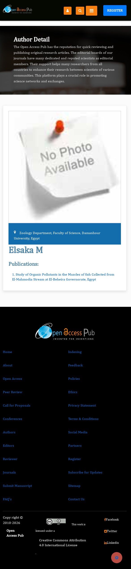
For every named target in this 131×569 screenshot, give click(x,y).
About (7, 365)
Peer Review (12, 392)
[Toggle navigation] (91, 11)
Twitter (110, 531)
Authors (9, 432)
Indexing (75, 352)
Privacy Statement (82, 405)
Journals (9, 472)
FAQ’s (7, 499)
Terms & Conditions (83, 419)
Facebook (111, 519)
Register (115, 10)
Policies (74, 378)
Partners (75, 445)
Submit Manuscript (17, 486)
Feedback (75, 365)
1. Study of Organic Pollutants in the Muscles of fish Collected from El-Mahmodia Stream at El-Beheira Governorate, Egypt (63, 276)
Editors (8, 445)
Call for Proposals (16, 405)
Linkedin (111, 542)
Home (7, 352)
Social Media (77, 432)
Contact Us (76, 499)
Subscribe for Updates (85, 472)
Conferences (12, 419)
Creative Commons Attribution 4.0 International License (62, 542)
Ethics (72, 392)
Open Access (12, 378)
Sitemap (74, 486)
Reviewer (10, 459)
